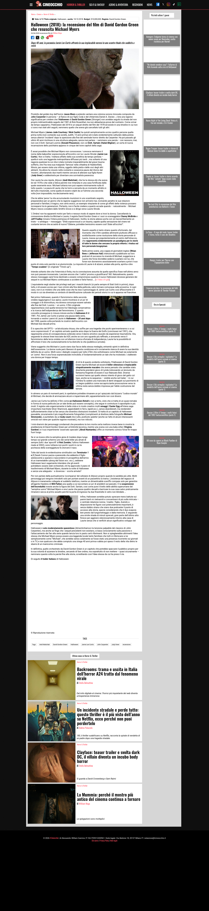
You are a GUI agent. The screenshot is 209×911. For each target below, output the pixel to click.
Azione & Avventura (118, 5)
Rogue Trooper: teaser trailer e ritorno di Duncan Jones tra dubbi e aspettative (162, 149)
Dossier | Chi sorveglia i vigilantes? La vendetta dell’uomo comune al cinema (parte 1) (162, 387)
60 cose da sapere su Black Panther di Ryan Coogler (162, 442)
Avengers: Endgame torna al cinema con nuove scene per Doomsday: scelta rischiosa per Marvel (162, 39)
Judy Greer (115, 645)
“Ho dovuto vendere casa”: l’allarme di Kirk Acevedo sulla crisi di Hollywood (162, 66)
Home (33, 14)
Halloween (74, 645)
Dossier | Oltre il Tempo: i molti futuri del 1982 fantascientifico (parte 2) (162, 330)
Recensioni (137, 5)
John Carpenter (102, 645)
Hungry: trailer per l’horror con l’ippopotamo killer (162, 261)
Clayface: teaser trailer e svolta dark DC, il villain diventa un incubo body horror (162, 94)
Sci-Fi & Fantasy (96, 5)
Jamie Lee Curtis (88, 645)
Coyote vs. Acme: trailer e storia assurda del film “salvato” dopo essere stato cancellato (162, 179)
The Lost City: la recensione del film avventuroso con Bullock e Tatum (162, 205)
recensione (127, 645)
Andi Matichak (44, 645)
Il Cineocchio (54, 838)
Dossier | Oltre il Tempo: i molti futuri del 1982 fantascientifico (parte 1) (162, 414)
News (149, 5)
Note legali (113, 840)
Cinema (39, 14)
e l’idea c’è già (102, 279)
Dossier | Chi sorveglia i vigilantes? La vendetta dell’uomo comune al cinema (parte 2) (162, 359)
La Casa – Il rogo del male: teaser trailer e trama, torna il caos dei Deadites (162, 233)
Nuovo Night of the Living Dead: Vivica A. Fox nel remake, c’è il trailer (162, 121)
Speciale (161, 326)
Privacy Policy (104, 840)
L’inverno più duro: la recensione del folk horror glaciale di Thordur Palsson (162, 289)
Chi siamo (95, 840)
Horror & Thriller (76, 5)
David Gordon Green (60, 645)
